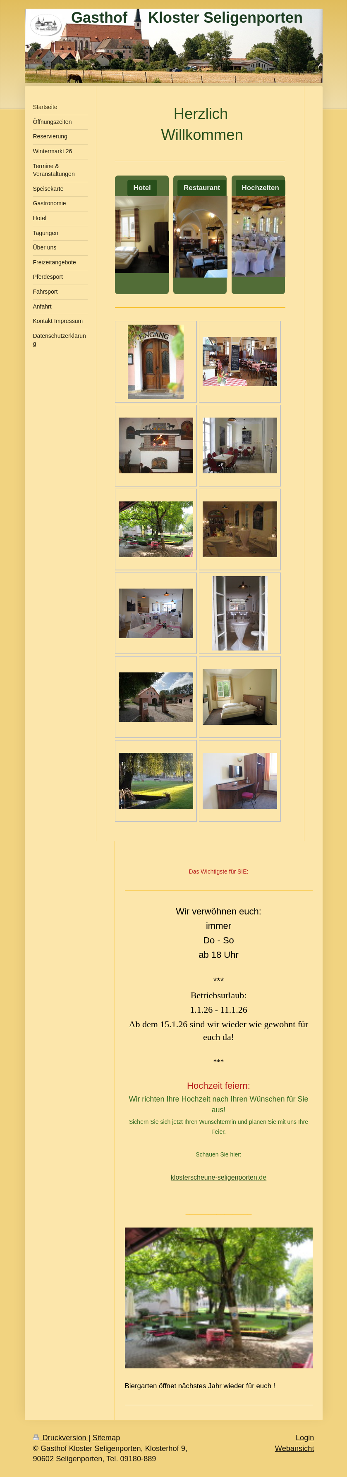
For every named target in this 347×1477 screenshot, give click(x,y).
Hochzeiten (260, 188)
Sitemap (106, 1438)
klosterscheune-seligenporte (212, 1177)
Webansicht (294, 1448)
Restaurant (202, 188)
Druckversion (61, 1438)
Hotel (142, 188)
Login (305, 1438)
